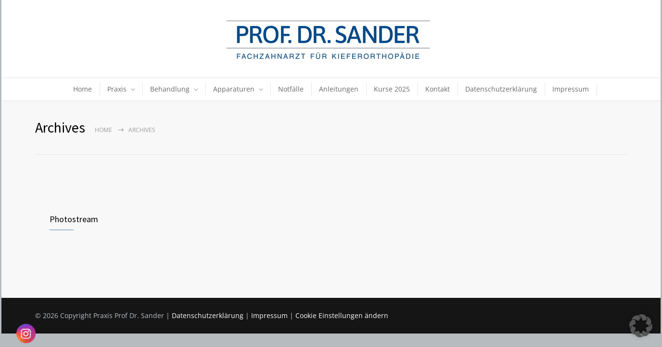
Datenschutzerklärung (501, 88)
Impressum (570, 88)
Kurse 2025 (392, 88)
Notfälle (291, 88)
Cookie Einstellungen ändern (341, 315)
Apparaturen (234, 88)
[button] (641, 326)
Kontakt (437, 88)
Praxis (117, 88)
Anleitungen (338, 88)
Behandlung (170, 88)
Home (82, 88)
